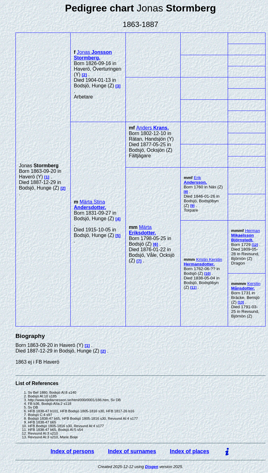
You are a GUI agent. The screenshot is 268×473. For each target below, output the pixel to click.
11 (193, 287)
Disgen (151, 466)
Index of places (189, 451)
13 (241, 302)
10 (207, 273)
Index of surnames (132, 451)
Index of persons (72, 451)
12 (255, 245)
